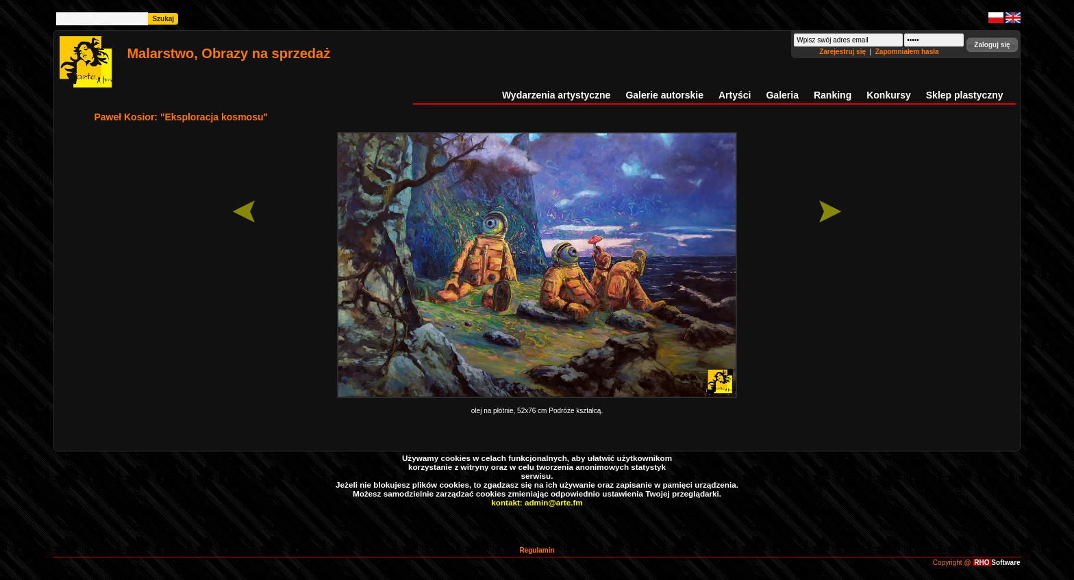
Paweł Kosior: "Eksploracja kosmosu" (181, 116)
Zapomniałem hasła (907, 51)
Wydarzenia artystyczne (556, 95)
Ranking (832, 95)
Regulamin (536, 550)
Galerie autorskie (664, 95)
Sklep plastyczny (964, 95)
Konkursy (888, 95)
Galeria (782, 95)
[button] (991, 45)
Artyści (735, 95)
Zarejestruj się (843, 51)
